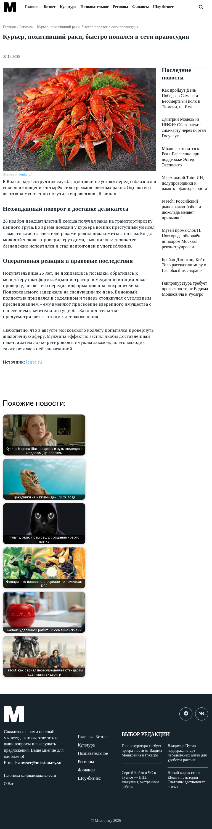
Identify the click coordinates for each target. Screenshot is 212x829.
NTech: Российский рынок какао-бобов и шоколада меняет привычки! (183, 183)
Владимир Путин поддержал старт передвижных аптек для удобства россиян (187, 753)
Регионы (26, 27)
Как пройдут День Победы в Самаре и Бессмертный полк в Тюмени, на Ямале (185, 95)
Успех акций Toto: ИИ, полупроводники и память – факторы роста (185, 161)
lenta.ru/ (25, 174)
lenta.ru (34, 362)
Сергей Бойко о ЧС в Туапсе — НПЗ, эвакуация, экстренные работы (140, 780)
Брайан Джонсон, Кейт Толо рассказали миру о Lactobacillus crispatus (185, 231)
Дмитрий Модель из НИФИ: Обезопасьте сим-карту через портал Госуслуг (185, 117)
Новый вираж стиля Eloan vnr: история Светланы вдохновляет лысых (186, 780)
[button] (201, 7)
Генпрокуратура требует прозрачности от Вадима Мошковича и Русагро (182, 254)
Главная (9, 27)
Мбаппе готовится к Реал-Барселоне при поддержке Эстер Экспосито (183, 139)
